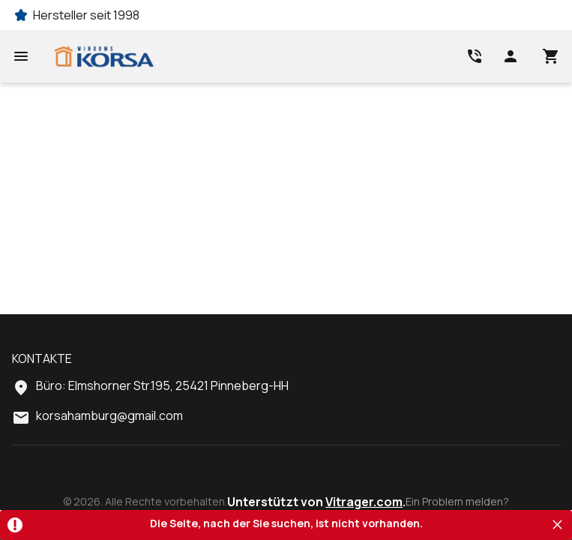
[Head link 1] (104, 56)
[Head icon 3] (551, 56)
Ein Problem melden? (457, 502)
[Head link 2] (475, 56)
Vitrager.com (364, 502)
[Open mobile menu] (21, 56)
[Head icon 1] (511, 56)
